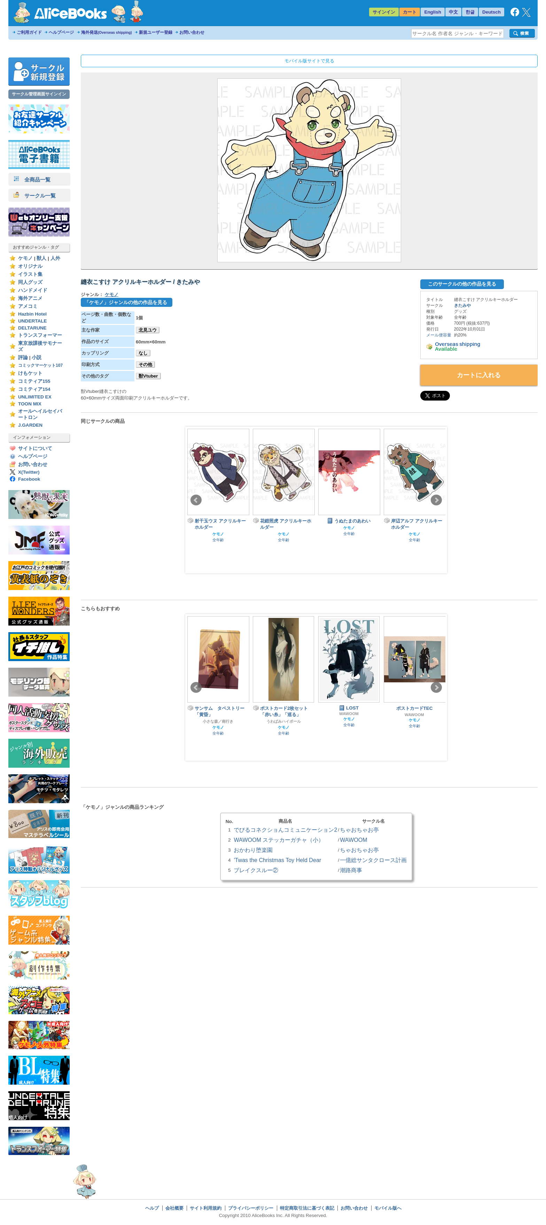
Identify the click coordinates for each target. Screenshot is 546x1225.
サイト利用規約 (205, 1208)
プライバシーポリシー (250, 1208)
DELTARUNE (32, 328)
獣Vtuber (148, 376)
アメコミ (28, 306)
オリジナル (30, 266)
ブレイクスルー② (256, 870)
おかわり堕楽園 (253, 850)
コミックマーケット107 (40, 365)
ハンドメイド (32, 290)
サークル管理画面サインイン (39, 94)
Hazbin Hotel (32, 314)
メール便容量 (438, 335)
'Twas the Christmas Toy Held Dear (277, 860)
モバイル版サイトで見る (309, 60)
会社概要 (174, 1208)
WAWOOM (349, 714)
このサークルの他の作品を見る (462, 284)
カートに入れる (479, 375)
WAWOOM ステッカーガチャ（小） (279, 840)
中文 (453, 12)
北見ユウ (148, 330)
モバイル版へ (387, 1208)
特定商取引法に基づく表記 (307, 1208)
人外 (55, 258)
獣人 (41, 258)
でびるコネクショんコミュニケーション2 (285, 830)
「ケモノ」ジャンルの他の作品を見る (125, 302)
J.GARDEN (30, 425)
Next (436, 500)
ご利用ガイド (29, 32)
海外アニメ (30, 298)
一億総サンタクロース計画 (373, 860)
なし (143, 353)
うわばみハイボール (283, 721)
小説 (36, 357)
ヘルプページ (61, 32)
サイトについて (35, 448)
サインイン (384, 12)
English (432, 12)
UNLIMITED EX (35, 397)
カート (409, 12)
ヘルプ (152, 1208)
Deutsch (491, 12)
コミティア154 (34, 389)
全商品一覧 (32, 180)
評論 (23, 357)
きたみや (462, 305)
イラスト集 (30, 274)
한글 (470, 12)
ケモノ (25, 258)
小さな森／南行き (218, 721)
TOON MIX (29, 403)
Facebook (29, 479)
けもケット (30, 373)
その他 (145, 364)
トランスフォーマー (40, 335)
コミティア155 (34, 381)
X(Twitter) (29, 472)
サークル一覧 (35, 196)
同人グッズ (30, 282)
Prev (196, 500)
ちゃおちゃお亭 (359, 830)
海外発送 (106, 32)
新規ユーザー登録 (155, 32)
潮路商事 (351, 870)
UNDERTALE (32, 321)
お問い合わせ (191, 32)
